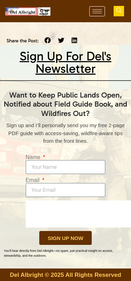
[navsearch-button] (119, 11)
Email (33, 180)
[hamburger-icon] (97, 11)
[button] (48, 40)
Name (34, 157)
